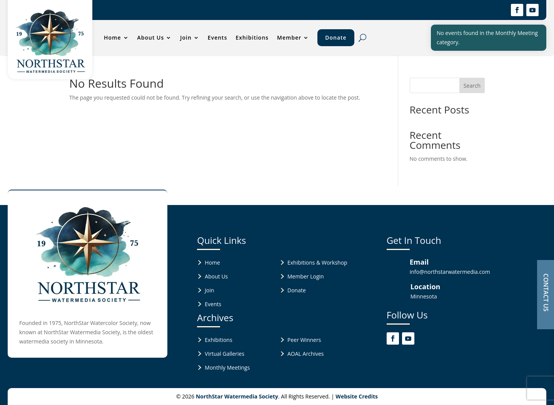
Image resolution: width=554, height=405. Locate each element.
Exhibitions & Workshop (317, 262)
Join (186, 37)
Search (472, 85)
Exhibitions (252, 37)
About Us (150, 37)
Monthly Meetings (227, 367)
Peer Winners (304, 339)
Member (289, 37)
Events (217, 37)
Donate (335, 37)
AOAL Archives (305, 353)
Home (112, 37)
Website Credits (356, 396)
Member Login (305, 276)
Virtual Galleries (224, 353)
